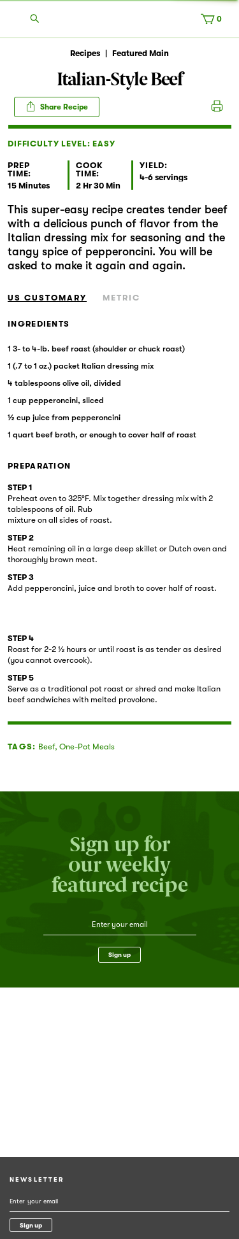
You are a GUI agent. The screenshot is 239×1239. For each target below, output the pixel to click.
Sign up (119, 954)
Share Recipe (56, 106)
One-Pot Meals (87, 746)
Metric (121, 297)
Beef (46, 746)
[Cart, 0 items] (214, 22)
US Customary (47, 297)
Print (217, 107)
